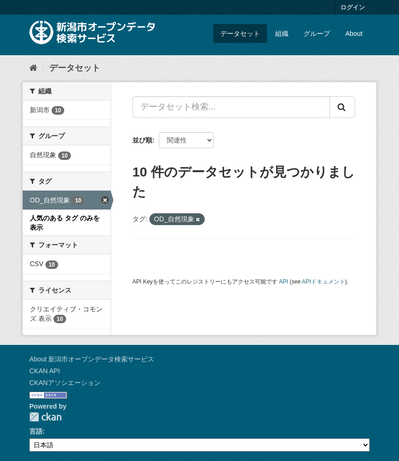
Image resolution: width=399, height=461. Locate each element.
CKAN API (44, 371)
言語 (36, 431)
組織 (281, 33)
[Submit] (342, 107)
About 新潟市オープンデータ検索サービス (91, 359)
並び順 (142, 140)
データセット (240, 33)
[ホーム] (33, 68)
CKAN (45, 417)
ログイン (352, 7)
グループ (317, 33)
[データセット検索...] (231, 107)
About (354, 33)
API (283, 281)
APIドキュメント (323, 281)
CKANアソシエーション (65, 382)
